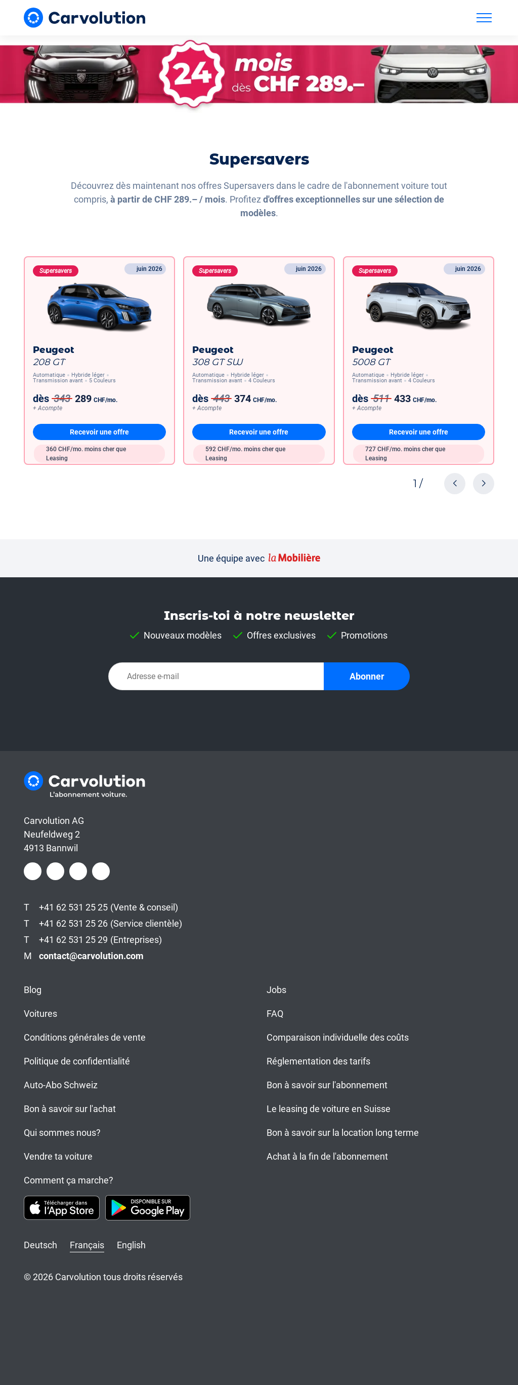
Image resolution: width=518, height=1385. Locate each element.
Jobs (276, 989)
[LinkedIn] (78, 871)
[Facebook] (32, 871)
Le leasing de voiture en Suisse (329, 1108)
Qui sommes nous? (62, 1132)
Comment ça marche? (68, 1180)
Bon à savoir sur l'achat (70, 1108)
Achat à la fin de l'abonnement (327, 1156)
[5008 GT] (418, 360)
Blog (32, 989)
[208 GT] (99, 360)
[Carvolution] (84, 17)
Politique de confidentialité (77, 1061)
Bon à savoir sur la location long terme (343, 1132)
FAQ (275, 1013)
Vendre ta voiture (58, 1156)
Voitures (40, 1013)
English (131, 1245)
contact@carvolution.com (91, 956)
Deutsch (40, 1245)
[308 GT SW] (258, 360)
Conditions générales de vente (85, 1037)
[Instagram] (55, 871)
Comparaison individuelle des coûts (338, 1037)
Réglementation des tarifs (318, 1061)
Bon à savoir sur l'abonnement (327, 1085)
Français (87, 1245)
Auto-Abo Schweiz (61, 1085)
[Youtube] (101, 871)
